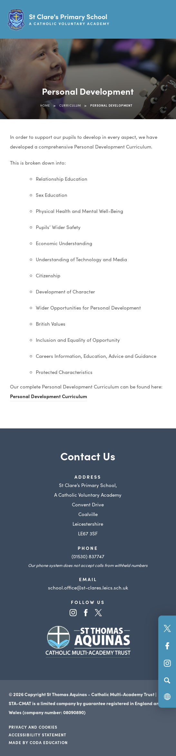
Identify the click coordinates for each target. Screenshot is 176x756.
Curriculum (70, 105)
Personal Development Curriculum (48, 396)
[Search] (167, 680)
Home (45, 105)
